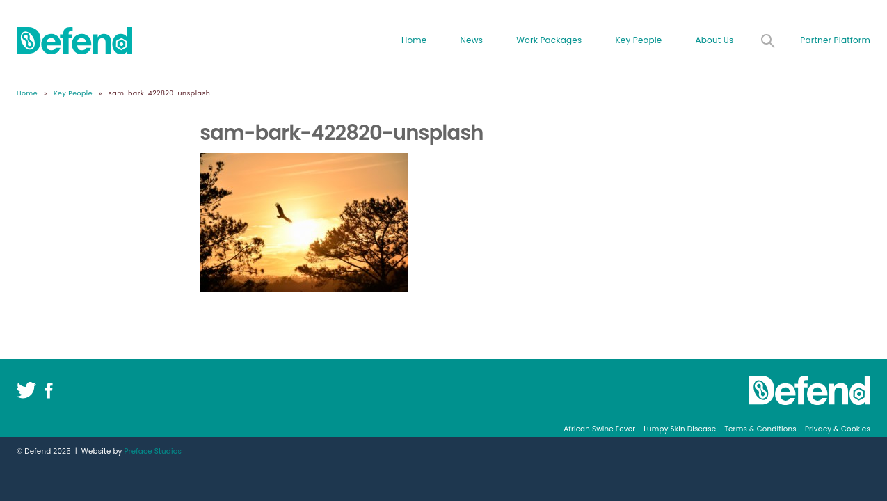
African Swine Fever (599, 429)
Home (414, 40)
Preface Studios (153, 451)
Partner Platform (835, 40)
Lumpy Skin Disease (680, 429)
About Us (714, 40)
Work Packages (549, 40)
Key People (638, 40)
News (471, 40)
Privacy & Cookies (837, 429)
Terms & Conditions (760, 429)
